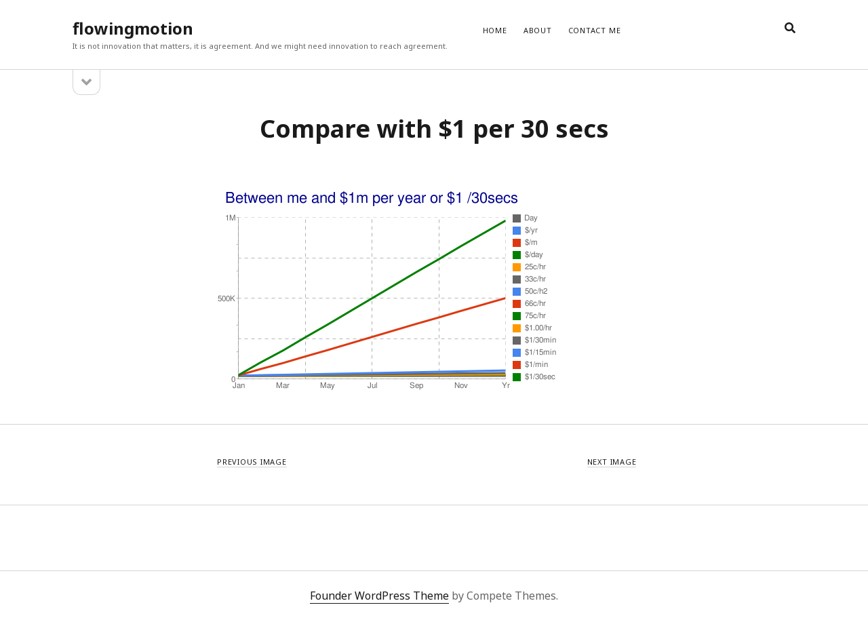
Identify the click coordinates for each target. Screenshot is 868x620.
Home (495, 30)
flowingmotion (133, 28)
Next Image (612, 462)
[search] (790, 28)
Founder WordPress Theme (379, 595)
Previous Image (252, 462)
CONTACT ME (594, 30)
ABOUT (538, 30)
